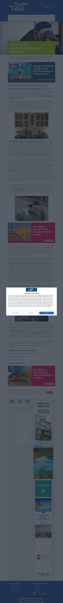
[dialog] (31, 301)
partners (15, 295)
